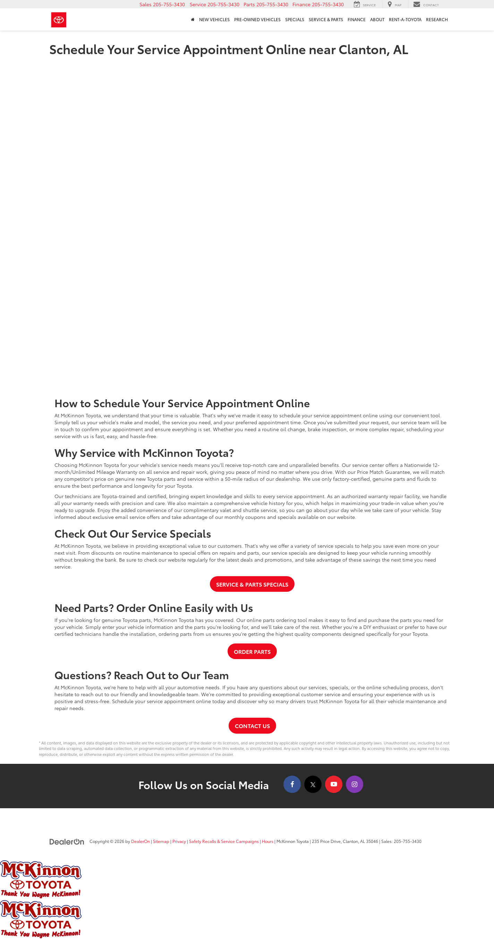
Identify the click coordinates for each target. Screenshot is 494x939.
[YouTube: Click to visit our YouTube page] (333, 784)
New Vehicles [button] (214, 19)
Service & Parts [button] (326, 19)
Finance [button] (357, 19)
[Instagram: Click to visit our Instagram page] (354, 784)
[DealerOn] (67, 840)
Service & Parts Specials (252, 584)
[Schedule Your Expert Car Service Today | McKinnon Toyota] (247, 224)
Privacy (179, 841)
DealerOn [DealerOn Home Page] (140, 841)
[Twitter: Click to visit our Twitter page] (313, 784)
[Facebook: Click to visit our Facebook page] (292, 784)
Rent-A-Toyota (405, 19)
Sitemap (161, 841)
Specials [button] (294, 19)
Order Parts (252, 651)
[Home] (192, 19)
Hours (267, 841)
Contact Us (252, 725)
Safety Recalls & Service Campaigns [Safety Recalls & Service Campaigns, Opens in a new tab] (224, 841)
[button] (162, 4)
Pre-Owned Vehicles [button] (257, 19)
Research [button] (437, 19)
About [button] (377, 19)
